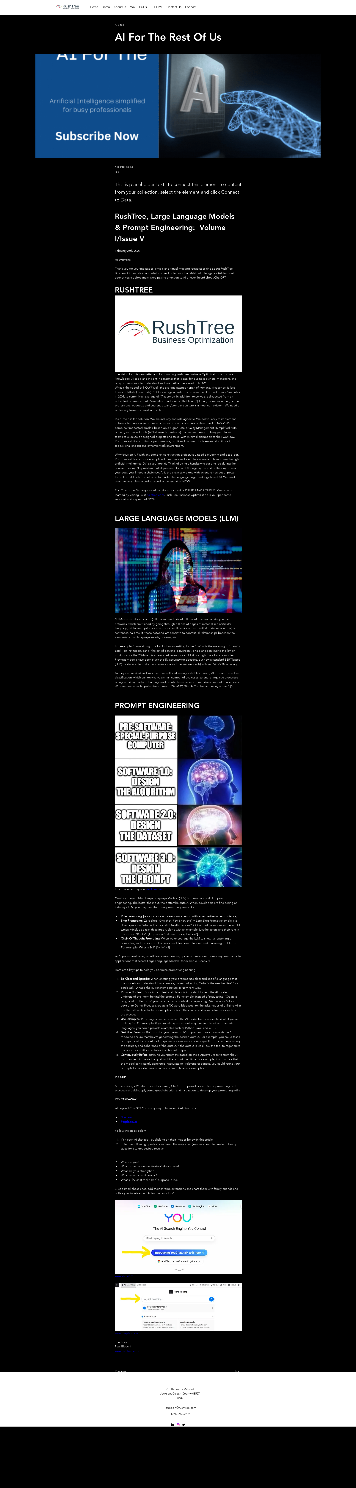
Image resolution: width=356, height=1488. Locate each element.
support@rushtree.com (181, 1407)
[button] (127, 25)
